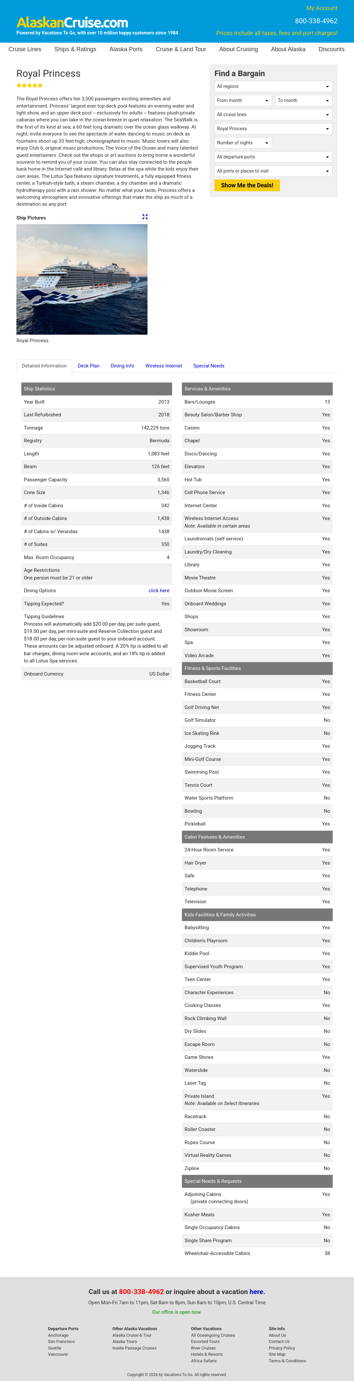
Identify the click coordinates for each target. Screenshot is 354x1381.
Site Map (277, 1354)
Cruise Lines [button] (25, 49)
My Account (322, 8)
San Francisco (61, 1341)
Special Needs (209, 366)
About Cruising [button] (238, 49)
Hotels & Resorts (207, 1354)
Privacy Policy (282, 1348)
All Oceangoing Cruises (213, 1335)
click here (159, 591)
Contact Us (279, 1341)
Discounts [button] (331, 49)
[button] (26, 279)
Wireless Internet (164, 366)
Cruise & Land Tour (181, 49)
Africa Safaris (204, 1360)
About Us (277, 1335)
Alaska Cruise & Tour (132, 1335)
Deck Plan (89, 366)
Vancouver (58, 1354)
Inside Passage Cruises (134, 1348)
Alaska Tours (124, 1341)
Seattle (54, 1348)
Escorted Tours (205, 1341)
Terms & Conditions (287, 1360)
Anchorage (58, 1335)
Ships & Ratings (75, 49)
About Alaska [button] (288, 49)
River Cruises (203, 1348)
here (257, 1292)
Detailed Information (44, 366)
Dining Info (122, 366)
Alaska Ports (126, 49)
